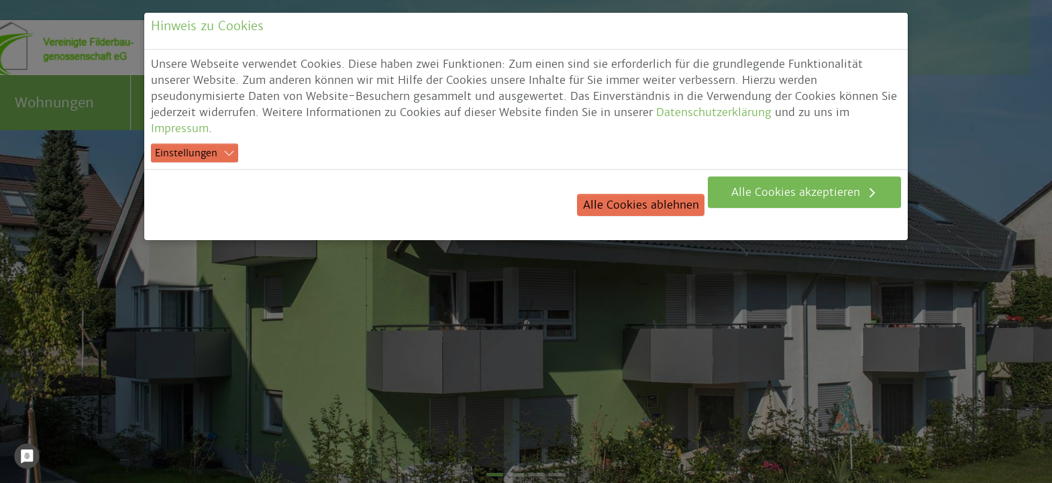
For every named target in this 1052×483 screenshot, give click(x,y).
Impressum (180, 128)
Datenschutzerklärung (714, 112)
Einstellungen (186, 153)
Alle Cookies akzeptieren (797, 192)
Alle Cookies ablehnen (641, 205)
